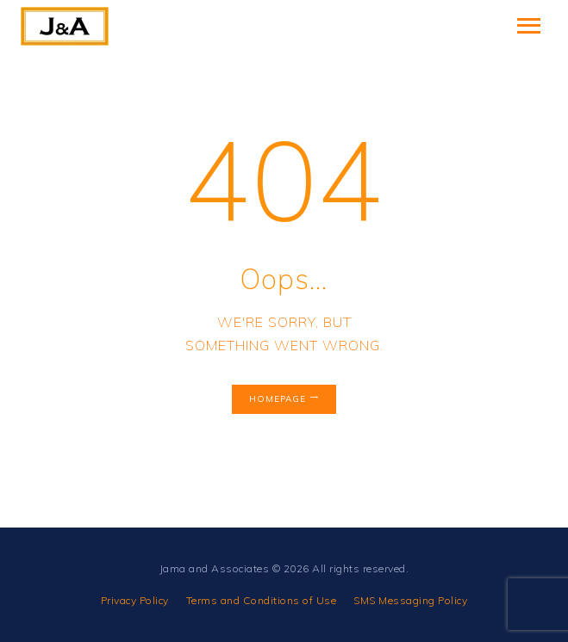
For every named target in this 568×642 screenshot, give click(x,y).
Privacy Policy (135, 600)
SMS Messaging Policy (410, 600)
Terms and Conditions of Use (261, 600)
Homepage (277, 398)
